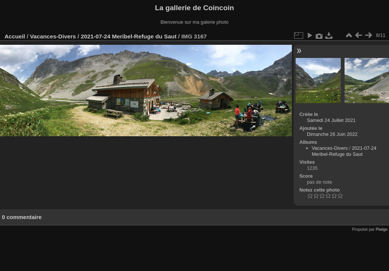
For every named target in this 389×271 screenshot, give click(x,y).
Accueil (15, 36)
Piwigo (381, 229)
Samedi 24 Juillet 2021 (331, 120)
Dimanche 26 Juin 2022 (332, 134)
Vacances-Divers (53, 36)
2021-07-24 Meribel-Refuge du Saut (128, 36)
